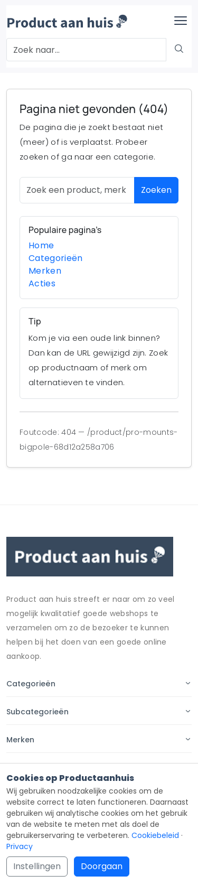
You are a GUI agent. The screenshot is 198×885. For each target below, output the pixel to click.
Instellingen (37, 866)
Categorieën (56, 258)
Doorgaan (101, 866)
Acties (42, 283)
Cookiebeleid (155, 835)
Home (41, 245)
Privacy (19, 846)
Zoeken (156, 190)
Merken (45, 271)
